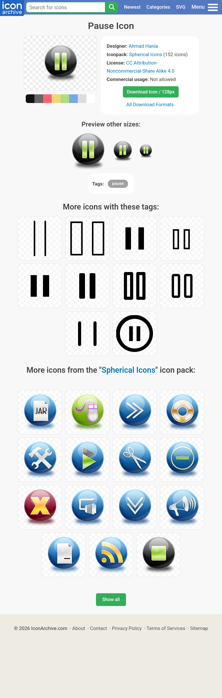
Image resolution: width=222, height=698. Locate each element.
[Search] (111, 7)
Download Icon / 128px (150, 92)
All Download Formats (150, 104)
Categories (158, 7)
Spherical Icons (145, 54)
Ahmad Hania (143, 46)
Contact (98, 628)
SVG (181, 7)
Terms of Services (166, 628)
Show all (111, 599)
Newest (132, 7)
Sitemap (199, 628)
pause (118, 183)
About (78, 628)
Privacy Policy (127, 628)
